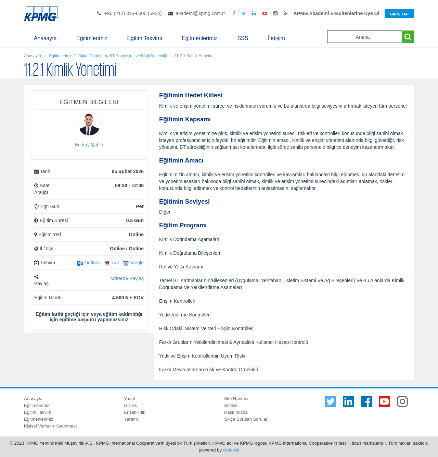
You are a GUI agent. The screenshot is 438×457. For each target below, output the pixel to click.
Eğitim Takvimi (144, 38)
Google (133, 262)
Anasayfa (45, 38)
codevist (231, 450)
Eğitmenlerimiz (200, 38)
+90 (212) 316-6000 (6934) (133, 13)
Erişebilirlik (134, 412)
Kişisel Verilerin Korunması (50, 426)
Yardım (131, 419)
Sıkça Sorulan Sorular (245, 419)
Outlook (89, 262)
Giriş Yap (399, 14)
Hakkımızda (236, 412)
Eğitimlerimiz (91, 38)
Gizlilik (130, 405)
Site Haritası (236, 398)
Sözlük (230, 405)
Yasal (129, 398)
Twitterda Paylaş (126, 278)
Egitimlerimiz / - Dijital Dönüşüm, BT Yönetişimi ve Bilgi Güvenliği (107, 55)
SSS (242, 38)
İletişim (276, 38)
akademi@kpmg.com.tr (200, 13)
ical (112, 262)
